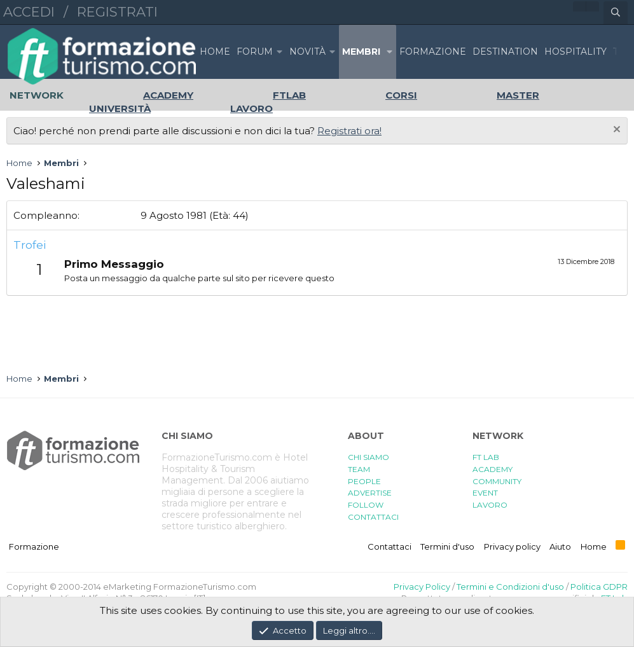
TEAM (359, 469)
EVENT (485, 492)
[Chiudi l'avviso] (615, 130)
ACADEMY (492, 469)
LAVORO (489, 505)
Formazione (34, 546)
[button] (279, 52)
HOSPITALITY (575, 51)
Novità (307, 51)
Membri (361, 51)
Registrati (117, 12)
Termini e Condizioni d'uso (510, 586)
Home (215, 51)
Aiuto (560, 546)
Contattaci (389, 546)
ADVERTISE (370, 492)
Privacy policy (512, 546)
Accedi (29, 12)
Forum (255, 51)
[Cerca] (615, 12)
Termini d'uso (447, 546)
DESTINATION (505, 51)
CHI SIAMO (368, 457)
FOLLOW (365, 505)
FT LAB (485, 457)
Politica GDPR (599, 586)
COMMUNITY (496, 481)
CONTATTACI (373, 517)
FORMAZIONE (432, 51)
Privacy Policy (422, 586)
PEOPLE (364, 481)
